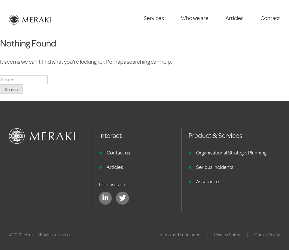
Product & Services (215, 136)
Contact (270, 18)
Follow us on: (112, 184)
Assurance (207, 181)
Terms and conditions (179, 234)
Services (154, 18)
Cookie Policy (267, 234)
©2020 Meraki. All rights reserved (39, 234)
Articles (234, 18)
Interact (110, 136)
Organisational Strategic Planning (231, 153)
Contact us (118, 153)
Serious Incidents (214, 167)
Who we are (195, 18)
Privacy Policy (227, 234)
